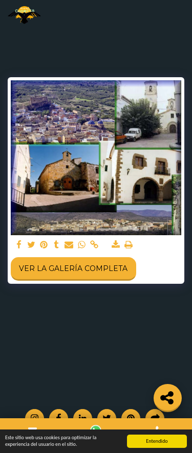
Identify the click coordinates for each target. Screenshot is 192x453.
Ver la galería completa (73, 268)
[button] (178, 15)
